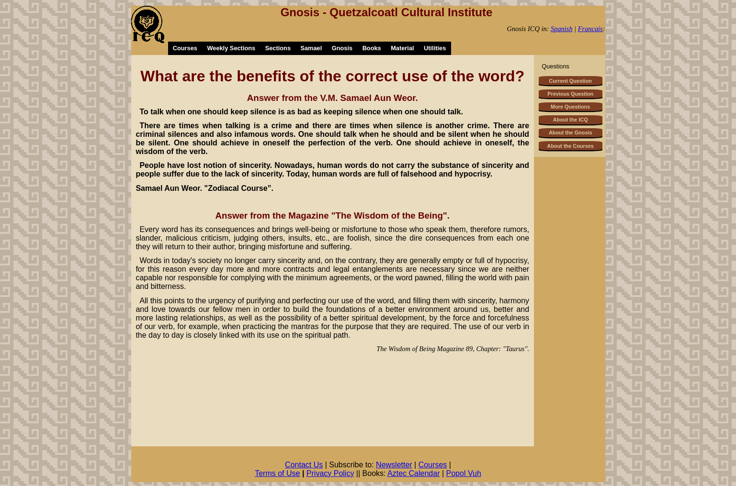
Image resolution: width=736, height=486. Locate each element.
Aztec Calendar (413, 473)
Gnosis (342, 48)
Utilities (435, 48)
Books (371, 48)
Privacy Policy (330, 473)
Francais (590, 29)
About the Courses (570, 146)
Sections (278, 48)
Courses (185, 48)
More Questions (570, 107)
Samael (311, 48)
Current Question (570, 81)
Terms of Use (277, 473)
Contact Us (304, 465)
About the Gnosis (570, 132)
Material (402, 48)
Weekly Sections (231, 48)
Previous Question (570, 94)
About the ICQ (570, 119)
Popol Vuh (463, 473)
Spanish (562, 29)
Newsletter (394, 465)
